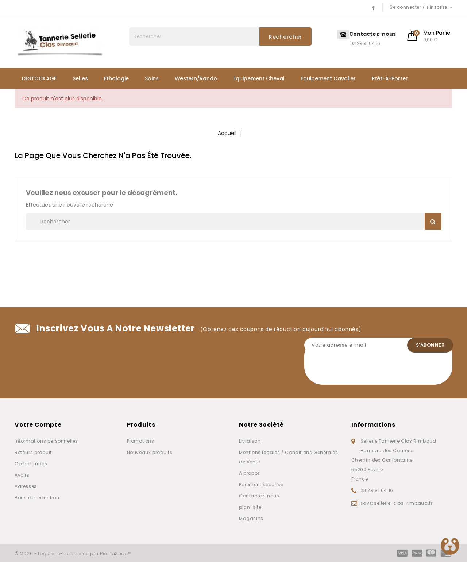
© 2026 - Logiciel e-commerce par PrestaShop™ (73, 553)
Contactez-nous (259, 496)
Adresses (26, 486)
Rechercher (285, 37)
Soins (152, 78)
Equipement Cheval (259, 78)
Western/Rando (196, 78)
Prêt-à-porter (390, 78)
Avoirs (22, 475)
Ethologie (116, 78)
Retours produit (33, 452)
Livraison (249, 441)
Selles (80, 78)
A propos (249, 473)
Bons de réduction (37, 497)
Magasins (251, 518)
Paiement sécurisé (261, 484)
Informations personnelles (46, 441)
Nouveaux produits (150, 452)
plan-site (250, 507)
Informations (373, 424)
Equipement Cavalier (328, 78)
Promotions (140, 441)
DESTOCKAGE (39, 78)
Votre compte (38, 424)
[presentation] (359, 370)
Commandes (31, 464)
